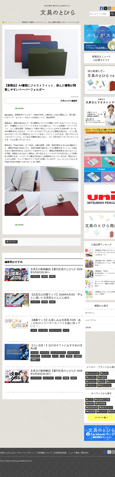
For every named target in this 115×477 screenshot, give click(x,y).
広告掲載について (44, 453)
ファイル (11, 245)
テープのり (43, 333)
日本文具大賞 (92, 407)
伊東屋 (66, 380)
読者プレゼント (106, 407)
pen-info (8, 117)
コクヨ (34, 333)
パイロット (35, 279)
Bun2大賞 (91, 411)
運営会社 (84, 453)
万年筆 (44, 279)
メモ (62, 359)
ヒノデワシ (92, 377)
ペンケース (102, 411)
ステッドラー (48, 380)
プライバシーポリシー (26, 453)
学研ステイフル (105, 385)
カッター (35, 355)
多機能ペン (35, 362)
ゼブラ (102, 381)
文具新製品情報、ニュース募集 (66, 453)
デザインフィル (55, 333)
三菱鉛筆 (78, 359)
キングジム (44, 355)
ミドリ (55, 359)
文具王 (52, 279)
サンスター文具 (93, 373)
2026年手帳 (101, 403)
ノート (66, 333)
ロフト (58, 380)
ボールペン (46, 359)
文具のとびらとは (7, 453)
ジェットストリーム (58, 355)
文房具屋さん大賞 (103, 400)
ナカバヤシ (92, 381)
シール (90, 400)
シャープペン (36, 380)
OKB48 (90, 403)
